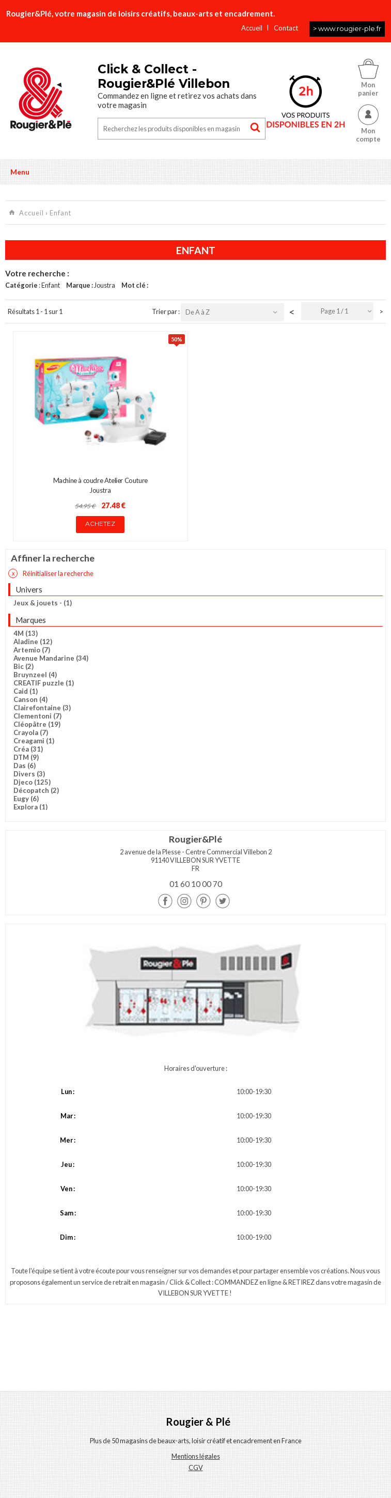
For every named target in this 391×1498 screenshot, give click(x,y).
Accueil (251, 28)
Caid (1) (25, 691)
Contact (286, 28)
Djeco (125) (32, 782)
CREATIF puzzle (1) (43, 683)
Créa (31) (28, 749)
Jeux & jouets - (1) (42, 603)
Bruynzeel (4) (35, 674)
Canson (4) (30, 699)
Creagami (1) (33, 741)
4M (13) (25, 633)
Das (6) (24, 765)
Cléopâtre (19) (36, 724)
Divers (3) (29, 774)
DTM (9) (26, 757)
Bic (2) (23, 666)
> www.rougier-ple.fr (347, 28)
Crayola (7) (30, 732)
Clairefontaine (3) (42, 708)
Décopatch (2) (36, 790)
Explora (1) (30, 807)
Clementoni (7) (37, 716)
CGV (196, 1467)
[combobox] (337, 311)
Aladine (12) (32, 641)
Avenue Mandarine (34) (50, 658)
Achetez (100, 523)
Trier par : (166, 311)
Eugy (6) (26, 798)
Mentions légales (195, 1456)
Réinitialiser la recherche (50, 573)
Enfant (60, 213)
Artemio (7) (31, 650)
